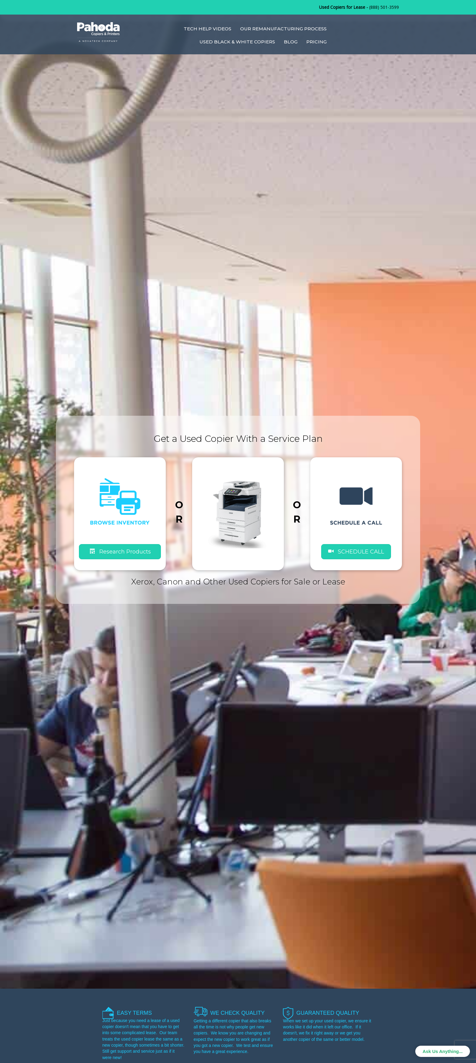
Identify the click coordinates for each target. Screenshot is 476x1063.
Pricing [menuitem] (316, 42)
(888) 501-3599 (384, 7)
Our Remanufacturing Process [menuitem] (283, 29)
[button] (356, 551)
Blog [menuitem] (291, 42)
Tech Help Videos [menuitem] (207, 29)
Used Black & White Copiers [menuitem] (237, 42)
